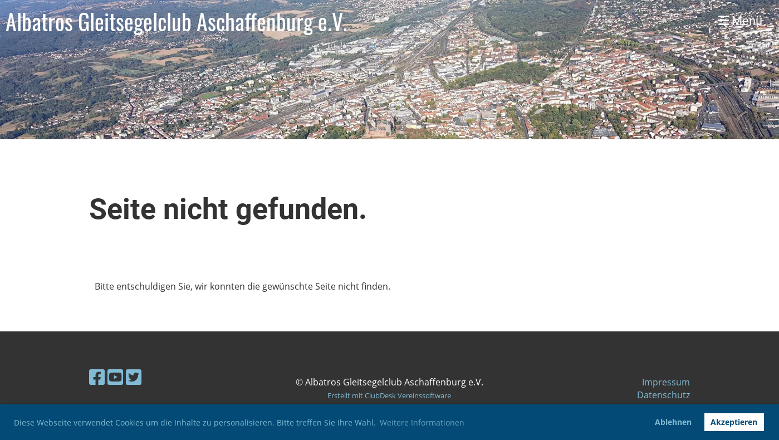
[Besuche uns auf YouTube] (115, 377)
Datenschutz (663, 395)
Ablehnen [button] (673, 422)
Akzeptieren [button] (734, 422)
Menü (740, 21)
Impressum (666, 382)
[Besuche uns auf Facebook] (97, 377)
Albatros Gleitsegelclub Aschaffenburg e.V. (176, 21)
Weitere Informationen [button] (422, 422)
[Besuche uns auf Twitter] (133, 377)
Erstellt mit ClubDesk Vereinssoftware (389, 395)
